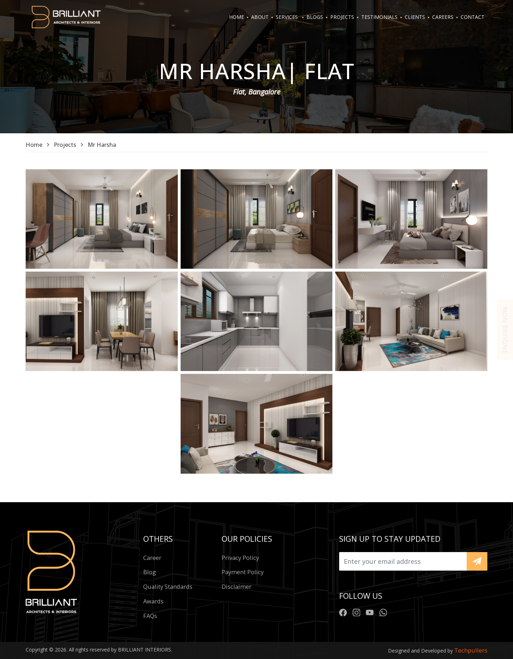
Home (34, 145)
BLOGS (314, 17)
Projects (65, 145)
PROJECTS (342, 17)
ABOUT (260, 17)
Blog (149, 572)
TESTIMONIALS (379, 17)
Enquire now (505, 329)
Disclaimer (237, 586)
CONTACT (472, 17)
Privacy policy (240, 558)
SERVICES (287, 17)
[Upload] (403, 561)
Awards (153, 601)
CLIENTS (415, 17)
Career (152, 558)
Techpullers (470, 650)
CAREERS (443, 17)
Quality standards (167, 586)
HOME (236, 17)
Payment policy (243, 572)
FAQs (150, 616)
